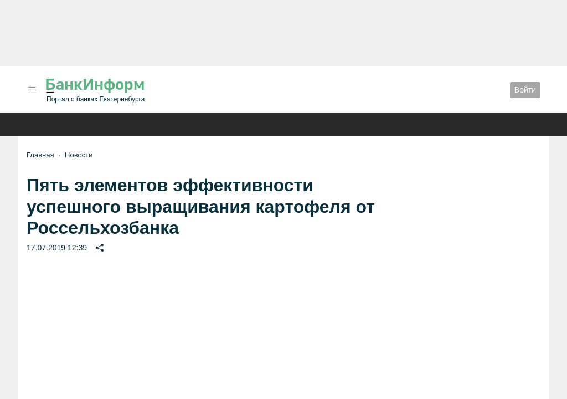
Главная (40, 155)
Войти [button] (525, 89)
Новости (78, 155)
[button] (32, 90)
